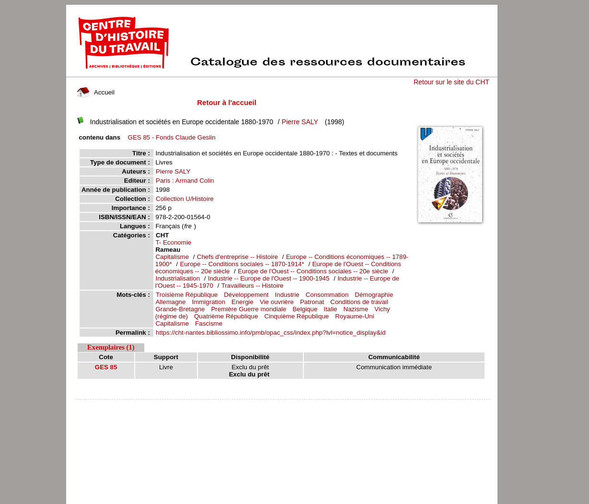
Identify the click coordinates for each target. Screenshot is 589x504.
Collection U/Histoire (185, 198)
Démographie (374, 294)
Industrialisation (177, 278)
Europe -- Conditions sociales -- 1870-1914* (242, 264)
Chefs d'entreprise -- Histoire (237, 256)
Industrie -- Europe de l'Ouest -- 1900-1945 (269, 278)
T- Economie (173, 242)
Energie (242, 301)
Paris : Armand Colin (185, 180)
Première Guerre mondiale (248, 309)
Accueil (95, 92)
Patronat (312, 301)
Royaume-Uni (354, 316)
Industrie (287, 294)
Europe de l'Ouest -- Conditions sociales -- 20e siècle (313, 271)
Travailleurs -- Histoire (252, 285)
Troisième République (187, 294)
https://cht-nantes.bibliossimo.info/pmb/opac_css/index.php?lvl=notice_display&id (271, 332)
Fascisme (208, 323)
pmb (283, 405)
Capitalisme (172, 256)
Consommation (327, 294)
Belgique (304, 309)
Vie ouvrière (277, 301)
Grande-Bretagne (180, 309)
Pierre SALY (300, 122)
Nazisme (356, 309)
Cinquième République (296, 316)
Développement (246, 294)
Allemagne (170, 301)
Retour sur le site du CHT (451, 82)
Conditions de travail (359, 301)
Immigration (208, 301)
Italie (330, 309)
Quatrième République (226, 316)
